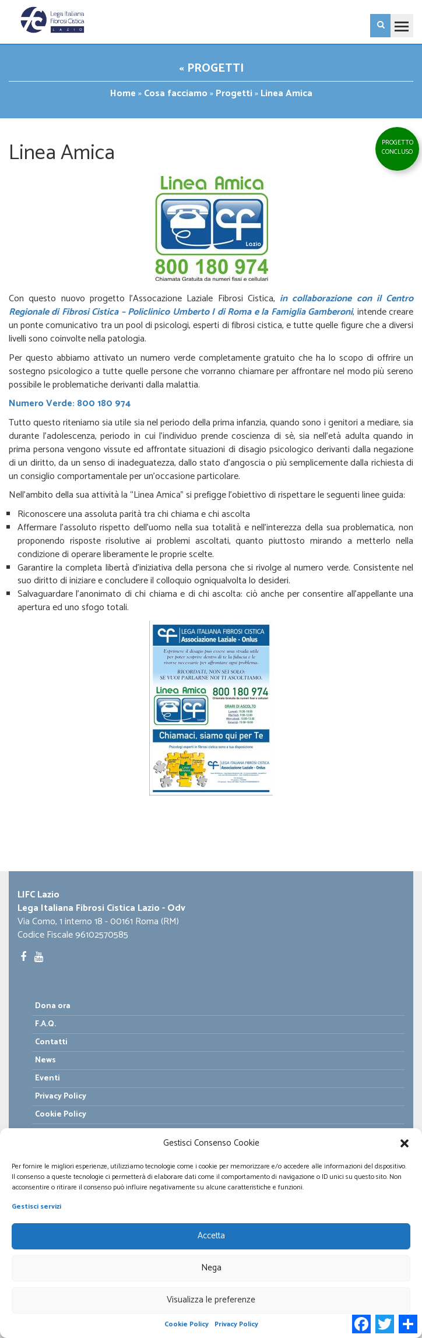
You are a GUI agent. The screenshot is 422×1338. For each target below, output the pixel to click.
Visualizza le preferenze (211, 1300)
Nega (211, 1267)
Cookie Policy (186, 1324)
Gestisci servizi (36, 1207)
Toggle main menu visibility (399, 21)
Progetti (234, 93)
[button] (404, 1143)
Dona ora (53, 1006)
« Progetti (211, 68)
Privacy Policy (236, 1324)
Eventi (47, 1078)
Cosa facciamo (176, 93)
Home (123, 93)
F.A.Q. (45, 1024)
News (45, 1060)
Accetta (211, 1235)
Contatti (51, 1042)
